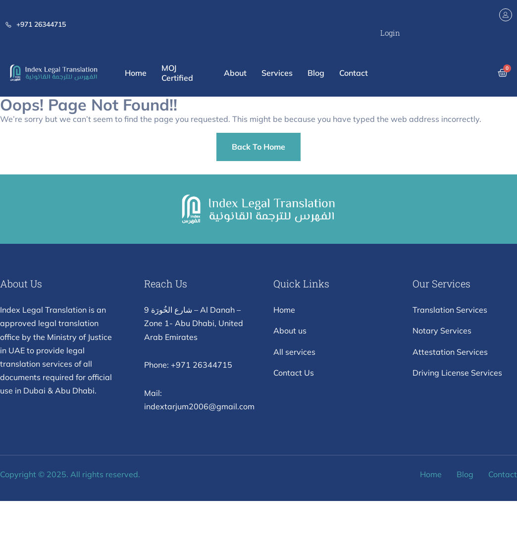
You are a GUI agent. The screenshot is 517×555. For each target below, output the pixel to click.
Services (277, 73)
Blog (316, 73)
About (235, 73)
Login (390, 33)
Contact (353, 73)
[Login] (505, 14)
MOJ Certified (177, 73)
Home (136, 73)
